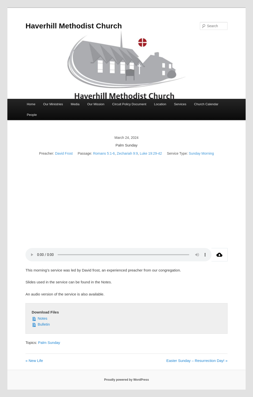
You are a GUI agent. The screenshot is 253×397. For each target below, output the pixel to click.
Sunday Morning (201, 153)
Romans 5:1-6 (104, 153)
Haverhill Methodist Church (73, 26)
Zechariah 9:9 (127, 153)
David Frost (64, 153)
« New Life (34, 360)
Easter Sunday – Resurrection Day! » (197, 360)
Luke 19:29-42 (151, 153)
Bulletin (41, 323)
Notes (39, 317)
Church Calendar (206, 104)
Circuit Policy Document (129, 104)
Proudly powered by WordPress (126, 379)
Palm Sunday (49, 342)
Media (75, 104)
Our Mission (95, 104)
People (32, 115)
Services (180, 104)
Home (31, 104)
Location (160, 104)
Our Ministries (53, 104)
